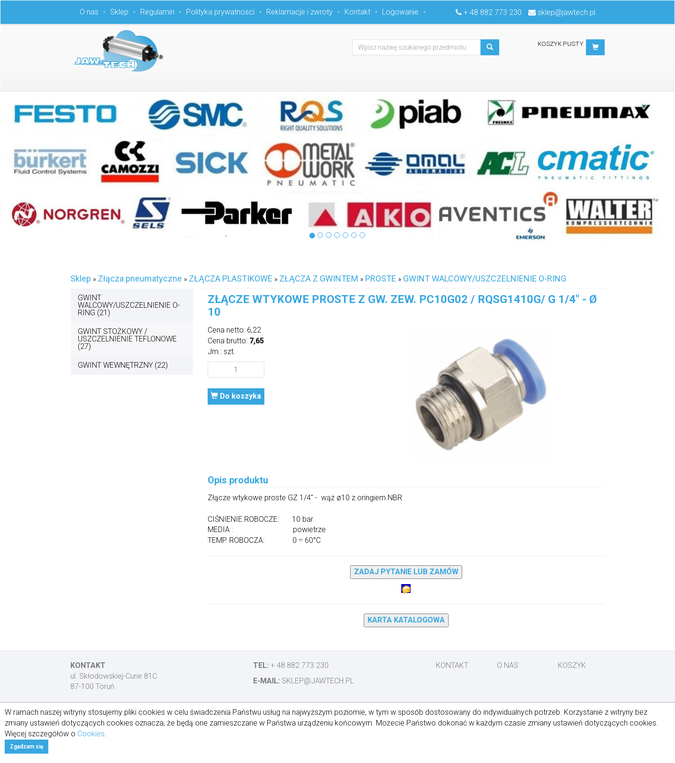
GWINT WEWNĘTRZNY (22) (123, 365)
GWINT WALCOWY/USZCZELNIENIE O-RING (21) (129, 305)
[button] (595, 47)
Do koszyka (235, 396)
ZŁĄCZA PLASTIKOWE (230, 278)
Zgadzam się (26, 746)
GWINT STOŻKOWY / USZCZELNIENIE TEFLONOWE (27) (127, 339)
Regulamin (157, 11)
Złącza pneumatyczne (140, 278)
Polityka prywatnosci (220, 11)
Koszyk (572, 665)
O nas (89, 11)
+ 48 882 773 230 (493, 12)
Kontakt (357, 11)
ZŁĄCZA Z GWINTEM (318, 278)
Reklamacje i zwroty (299, 11)
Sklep (119, 11)
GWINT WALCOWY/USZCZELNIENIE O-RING (484, 278)
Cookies (91, 733)
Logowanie (400, 11)
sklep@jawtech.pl (566, 12)
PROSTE (380, 278)
